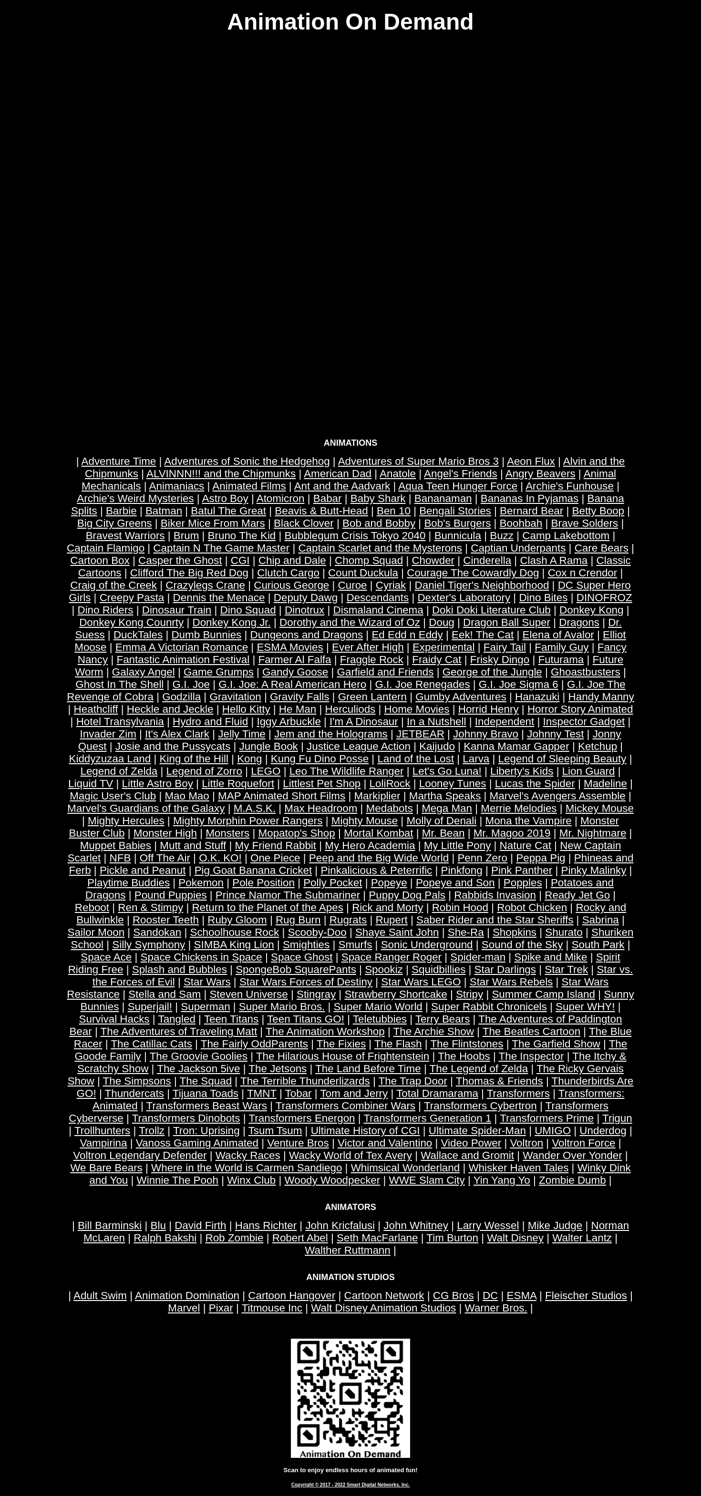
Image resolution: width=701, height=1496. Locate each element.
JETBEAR (420, 734)
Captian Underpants (518, 548)
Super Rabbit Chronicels (489, 1007)
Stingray (316, 994)
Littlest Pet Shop (322, 783)
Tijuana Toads (205, 1093)
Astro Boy (225, 498)
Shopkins (514, 932)
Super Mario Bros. (282, 1007)
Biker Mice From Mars (213, 523)
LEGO (265, 771)
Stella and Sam (164, 994)
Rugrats (348, 920)
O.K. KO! (220, 858)
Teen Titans (231, 1019)
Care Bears (602, 548)
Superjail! (150, 1007)
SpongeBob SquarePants (296, 969)
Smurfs (355, 945)
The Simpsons (137, 1081)
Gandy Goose (295, 672)
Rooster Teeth (166, 920)
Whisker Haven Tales (518, 1168)
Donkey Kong (591, 610)
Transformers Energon (301, 1118)
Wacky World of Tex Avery (350, 1155)
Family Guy (561, 647)
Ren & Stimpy (150, 907)
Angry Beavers (540, 474)
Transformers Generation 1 (427, 1118)
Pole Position (263, 883)
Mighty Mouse (364, 821)
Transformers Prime (547, 1118)
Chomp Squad (369, 560)
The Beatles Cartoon (531, 1031)
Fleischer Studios (586, 1295)
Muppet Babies (115, 845)
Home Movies (417, 709)
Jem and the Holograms (331, 734)
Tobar (298, 1093)
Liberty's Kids (521, 771)
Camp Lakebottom (565, 536)
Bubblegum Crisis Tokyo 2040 (355, 536)
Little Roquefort (238, 783)
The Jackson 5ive (198, 1069)
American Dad (337, 474)
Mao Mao (187, 796)
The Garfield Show (556, 1044)
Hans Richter (266, 1225)
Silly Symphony (148, 945)
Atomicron (281, 498)
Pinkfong (462, 870)
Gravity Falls (299, 697)
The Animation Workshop (325, 1031)
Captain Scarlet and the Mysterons (380, 548)
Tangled (176, 1019)
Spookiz (384, 969)
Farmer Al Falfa (294, 660)
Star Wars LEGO (421, 982)
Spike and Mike (550, 957)
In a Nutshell (436, 722)
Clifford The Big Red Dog (189, 573)
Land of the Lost (415, 759)
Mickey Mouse (600, 808)
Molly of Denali (441, 821)
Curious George (291, 585)
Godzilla (181, 697)
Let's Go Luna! (447, 771)
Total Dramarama (437, 1093)
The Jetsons (277, 1069)
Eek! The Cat (483, 635)
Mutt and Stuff (193, 845)
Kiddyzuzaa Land (110, 759)
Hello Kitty (246, 709)
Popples (523, 883)
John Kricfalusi (340, 1225)
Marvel (184, 1308)
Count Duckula (363, 573)
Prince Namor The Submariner (288, 895)
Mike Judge (555, 1225)
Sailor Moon (96, 932)
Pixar (221, 1308)
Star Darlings (505, 969)
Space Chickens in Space (201, 957)
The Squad (206, 1081)
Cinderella (487, 560)
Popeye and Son (455, 883)
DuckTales (138, 635)
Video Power (471, 1143)
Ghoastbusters (585, 672)
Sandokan (157, 932)
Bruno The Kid (242, 536)
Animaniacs (177, 486)
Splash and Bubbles (179, 969)
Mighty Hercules (126, 821)
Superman (205, 1007)
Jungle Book (268, 746)
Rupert (391, 920)
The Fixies (341, 1044)
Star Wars (207, 982)
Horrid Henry (488, 709)
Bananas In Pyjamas (529, 498)
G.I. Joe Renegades (422, 684)
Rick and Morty (387, 907)
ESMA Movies (290, 647)
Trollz (152, 1131)
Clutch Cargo (288, 573)
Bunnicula (457, 536)
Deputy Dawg (306, 598)
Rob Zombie (234, 1238)
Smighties (306, 945)
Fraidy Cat (436, 660)
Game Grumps (219, 672)
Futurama (561, 660)
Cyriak (391, 585)
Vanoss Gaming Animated (197, 1143)
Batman (163, 511)
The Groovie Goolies (198, 1056)
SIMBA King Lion (234, 945)
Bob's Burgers (457, 523)
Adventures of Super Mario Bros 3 (418, 461)
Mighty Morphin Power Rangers (248, 821)
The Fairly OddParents (254, 1044)
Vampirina (103, 1143)
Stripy (469, 994)
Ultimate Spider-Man (477, 1131)
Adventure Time (119, 461)
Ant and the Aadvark (342, 486)
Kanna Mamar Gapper (516, 746)
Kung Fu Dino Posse (320, 759)
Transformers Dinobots (186, 1118)
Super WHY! (585, 1007)
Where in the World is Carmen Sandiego (246, 1168)
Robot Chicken (532, 907)
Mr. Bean (443, 833)
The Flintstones (466, 1044)
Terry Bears (442, 1019)
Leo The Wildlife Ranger (346, 771)
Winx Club (251, 1180)
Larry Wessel (488, 1225)
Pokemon (201, 883)
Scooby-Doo (317, 932)
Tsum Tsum (275, 1131)
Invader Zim (108, 734)
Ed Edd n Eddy (407, 635)
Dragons (579, 622)
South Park (598, 945)
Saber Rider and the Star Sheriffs (494, 920)
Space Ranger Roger (391, 957)
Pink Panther (521, 870)
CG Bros (453, 1295)
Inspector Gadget (584, 722)
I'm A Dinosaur (364, 722)
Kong (249, 759)
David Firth (200, 1225)
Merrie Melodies (519, 808)
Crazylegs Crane (205, 585)
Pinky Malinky (593, 870)
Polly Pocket (332, 883)
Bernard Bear (531, 511)
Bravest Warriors (125, 536)
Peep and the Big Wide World (379, 858)
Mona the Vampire (528, 821)
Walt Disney (515, 1238)
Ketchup (597, 746)
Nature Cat (525, 845)
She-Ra (466, 932)
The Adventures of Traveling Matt (179, 1031)
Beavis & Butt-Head (321, 511)
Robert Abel (300, 1238)
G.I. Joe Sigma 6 (518, 684)
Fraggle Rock (371, 660)
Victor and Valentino (385, 1143)
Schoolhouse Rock (234, 932)
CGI (240, 560)
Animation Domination (187, 1295)
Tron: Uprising (206, 1131)
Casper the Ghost (180, 560)
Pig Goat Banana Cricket (253, 870)
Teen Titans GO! (305, 1019)
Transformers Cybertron (480, 1106)
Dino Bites (543, 598)
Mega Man (447, 808)
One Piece (275, 858)
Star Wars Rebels (511, 982)
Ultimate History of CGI (365, 1131)
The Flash (398, 1044)
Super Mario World (378, 1007)
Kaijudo (437, 746)
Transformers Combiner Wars (345, 1106)
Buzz (502, 536)
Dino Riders (105, 610)
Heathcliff (96, 709)
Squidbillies (438, 969)
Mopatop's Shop (296, 833)
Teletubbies (380, 1019)
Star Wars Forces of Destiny (305, 982)
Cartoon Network (384, 1295)
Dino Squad (248, 610)
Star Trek (566, 969)
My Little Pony (457, 845)
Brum (186, 536)
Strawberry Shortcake (395, 994)
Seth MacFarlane (377, 1238)
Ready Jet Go (577, 895)
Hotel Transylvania (120, 722)
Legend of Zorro (204, 771)
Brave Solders (585, 523)
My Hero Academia (370, 845)
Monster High (165, 833)
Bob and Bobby (378, 523)
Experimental (443, 647)
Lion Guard (588, 771)
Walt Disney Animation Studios (383, 1308)
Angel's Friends (460, 474)
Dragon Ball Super (506, 622)
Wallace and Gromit (467, 1155)
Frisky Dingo (499, 660)
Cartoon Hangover (291, 1295)
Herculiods (350, 709)
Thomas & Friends (499, 1081)
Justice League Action (359, 746)
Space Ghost (301, 957)
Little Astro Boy (157, 783)
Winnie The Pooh (177, 1180)
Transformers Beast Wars (206, 1106)
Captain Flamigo (105, 548)
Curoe (352, 585)
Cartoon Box (99, 560)
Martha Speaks (445, 796)
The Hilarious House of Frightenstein (342, 1056)
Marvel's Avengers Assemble (558, 796)
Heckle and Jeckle (170, 709)
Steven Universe (248, 994)
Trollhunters (102, 1131)
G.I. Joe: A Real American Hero (292, 684)
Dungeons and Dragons (306, 635)
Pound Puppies (170, 895)
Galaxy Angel (143, 672)
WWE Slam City (427, 1180)
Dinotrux (304, 610)
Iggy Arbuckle (288, 722)
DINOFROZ (604, 598)
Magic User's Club (113, 796)
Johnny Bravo (485, 734)
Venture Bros (298, 1143)
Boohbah (521, 523)
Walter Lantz (582, 1238)
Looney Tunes (452, 783)
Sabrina (600, 920)
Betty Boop (598, 511)
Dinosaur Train (177, 610)
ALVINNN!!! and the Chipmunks (221, 474)
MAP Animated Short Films (281, 796)
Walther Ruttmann (348, 1250)
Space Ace (106, 957)
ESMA (521, 1295)
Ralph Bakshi (165, 1238)
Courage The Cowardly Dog (473, 573)
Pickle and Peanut (143, 870)
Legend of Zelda (118, 771)
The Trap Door (413, 1081)
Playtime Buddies (128, 883)
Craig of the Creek (113, 585)
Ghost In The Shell (119, 684)
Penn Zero (482, 858)
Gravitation (235, 697)
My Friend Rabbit (275, 845)
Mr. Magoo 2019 (512, 833)
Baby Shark (378, 498)
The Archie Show (433, 1031)
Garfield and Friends (385, 672)
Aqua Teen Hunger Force (457, 486)
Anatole (398, 474)
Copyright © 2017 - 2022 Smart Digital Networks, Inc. (350, 1484)
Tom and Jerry (354, 1093)
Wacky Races (248, 1155)
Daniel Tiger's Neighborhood (482, 585)
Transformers (518, 1093)
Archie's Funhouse (570, 486)
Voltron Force (583, 1143)
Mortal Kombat (378, 833)
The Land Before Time (368, 1069)
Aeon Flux (531, 461)
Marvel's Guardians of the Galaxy (146, 808)
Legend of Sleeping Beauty (562, 759)
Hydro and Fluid (210, 722)
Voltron (526, 1143)
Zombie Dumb (572, 1180)
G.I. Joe (191, 684)
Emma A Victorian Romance (181, 647)
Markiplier (377, 796)
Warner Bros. (496, 1308)
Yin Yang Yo (502, 1180)
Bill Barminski (110, 1225)
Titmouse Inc (272, 1308)
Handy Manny (601, 697)
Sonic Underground (427, 945)
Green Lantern (372, 697)
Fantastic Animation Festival (182, 660)
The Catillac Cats (151, 1044)
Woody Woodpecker (332, 1180)
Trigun (617, 1118)
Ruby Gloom (237, 920)
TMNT (262, 1093)
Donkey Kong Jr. (231, 622)
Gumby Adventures (460, 697)
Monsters (227, 833)
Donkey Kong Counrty (131, 622)
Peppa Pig (540, 858)
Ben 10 (394, 511)
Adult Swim (100, 1295)
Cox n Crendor (583, 573)
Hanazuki (537, 697)
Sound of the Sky (522, 945)
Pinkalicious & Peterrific (376, 870)
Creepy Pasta (132, 598)
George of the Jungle (492, 672)
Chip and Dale (292, 560)
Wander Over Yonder (572, 1155)
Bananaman (443, 498)
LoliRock (390, 783)
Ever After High (368, 647)
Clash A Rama (554, 560)
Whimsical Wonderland (405, 1168)
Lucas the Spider (535, 783)
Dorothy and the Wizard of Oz (349, 622)
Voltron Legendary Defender (139, 1155)
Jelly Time (242, 734)
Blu (158, 1225)
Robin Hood (460, 907)
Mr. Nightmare (593, 833)
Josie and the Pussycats (172, 746)
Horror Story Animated (580, 709)
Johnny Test (555, 734)
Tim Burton (452, 1238)
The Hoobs (464, 1056)
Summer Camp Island (543, 994)
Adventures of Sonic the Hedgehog (247, 461)
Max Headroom (320, 808)
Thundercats (134, 1093)
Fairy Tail (505, 647)
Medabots (389, 808)
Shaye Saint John (397, 932)
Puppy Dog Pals (407, 895)
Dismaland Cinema (378, 610)
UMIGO (553, 1131)
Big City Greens (114, 523)
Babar (327, 498)
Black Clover (304, 523)
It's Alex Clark (177, 734)
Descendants (377, 598)
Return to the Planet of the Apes (267, 907)
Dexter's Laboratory (463, 598)
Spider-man (477, 957)
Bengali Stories (455, 511)
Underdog (602, 1131)
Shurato (563, 932)
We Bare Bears (106, 1168)
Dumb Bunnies (206, 635)
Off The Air (165, 858)
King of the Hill (194, 759)
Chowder (433, 560)
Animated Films (249, 486)
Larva (476, 759)
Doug (441, 622)
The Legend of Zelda (479, 1069)
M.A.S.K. (255, 808)
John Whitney (415, 1225)
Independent (505, 722)
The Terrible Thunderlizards (305, 1081)
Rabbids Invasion (495, 895)
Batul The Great (228, 511)
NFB (120, 858)
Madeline (605, 783)
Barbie (121, 511)
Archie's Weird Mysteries (135, 498)
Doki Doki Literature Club (491, 610)
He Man (297, 709)
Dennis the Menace (219, 598)
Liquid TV (90, 783)
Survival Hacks (114, 1019)
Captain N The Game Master (221, 548)
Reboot (92, 907)
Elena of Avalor (558, 635)
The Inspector (531, 1056)
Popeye (389, 883)
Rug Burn (298, 920)
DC (490, 1295)
